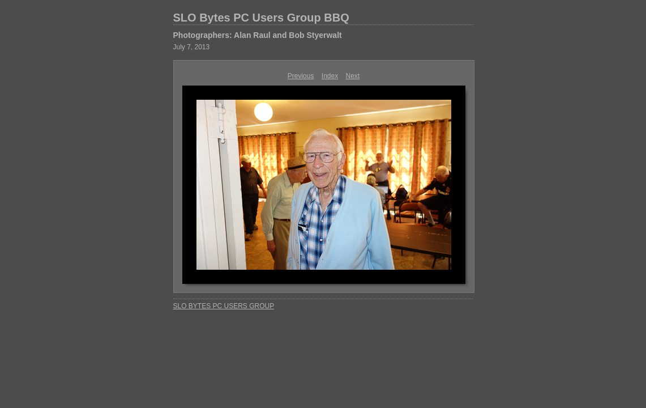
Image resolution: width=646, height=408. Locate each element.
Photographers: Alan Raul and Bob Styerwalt (257, 35)
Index (330, 76)
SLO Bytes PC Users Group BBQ (261, 17)
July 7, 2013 (191, 47)
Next (353, 76)
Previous (301, 76)
